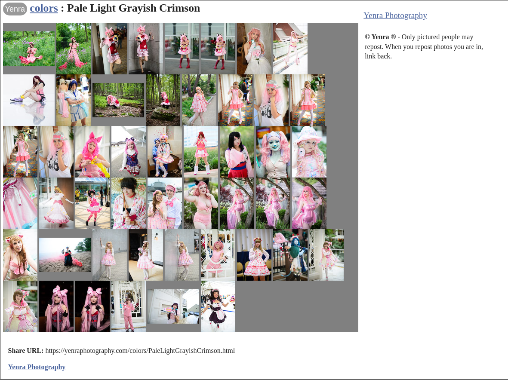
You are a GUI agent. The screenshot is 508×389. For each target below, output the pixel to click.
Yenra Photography (395, 15)
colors (44, 8)
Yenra (15, 9)
